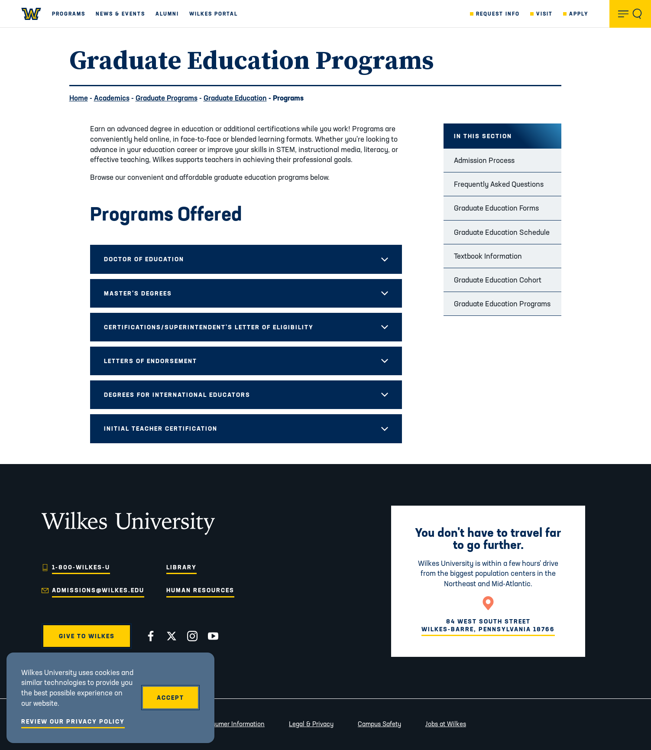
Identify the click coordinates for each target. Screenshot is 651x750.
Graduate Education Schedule (502, 232)
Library (181, 567)
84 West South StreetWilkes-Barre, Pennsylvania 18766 (488, 625)
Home (78, 97)
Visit (544, 13)
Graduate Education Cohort (497, 279)
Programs (68, 13)
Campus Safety (379, 724)
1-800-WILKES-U (81, 567)
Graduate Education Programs (502, 303)
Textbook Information (488, 255)
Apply (579, 13)
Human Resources (200, 590)
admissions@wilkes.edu (98, 590)
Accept (170, 697)
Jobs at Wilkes (445, 724)
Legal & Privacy (311, 724)
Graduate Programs (167, 97)
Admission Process (484, 160)
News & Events (120, 13)
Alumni (167, 13)
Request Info (498, 13)
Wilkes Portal (213, 13)
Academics (112, 97)
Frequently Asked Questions (499, 183)
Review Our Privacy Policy (73, 721)
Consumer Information (233, 724)
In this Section (483, 136)
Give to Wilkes (87, 636)
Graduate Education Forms (496, 207)
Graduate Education (235, 97)
